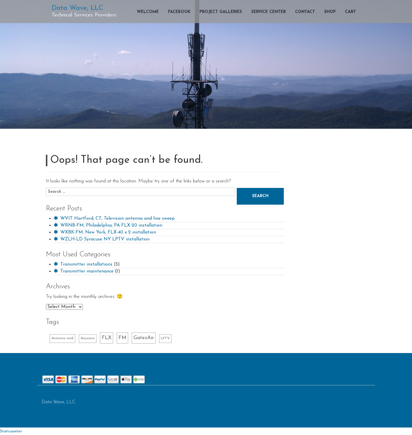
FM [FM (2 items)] (122, 338)
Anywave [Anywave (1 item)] (88, 338)
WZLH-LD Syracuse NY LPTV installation (102, 239)
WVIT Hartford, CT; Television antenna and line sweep (114, 218)
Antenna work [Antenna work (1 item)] (62, 338)
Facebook (179, 12)
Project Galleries (221, 12)
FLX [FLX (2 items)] (106, 338)
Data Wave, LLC (77, 8)
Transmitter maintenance (83, 271)
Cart (350, 12)
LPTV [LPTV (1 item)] (165, 338)
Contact (305, 12)
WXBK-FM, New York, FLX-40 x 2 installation (105, 232)
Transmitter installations (83, 264)
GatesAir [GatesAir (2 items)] (143, 338)
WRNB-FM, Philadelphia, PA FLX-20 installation (108, 225)
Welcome (148, 12)
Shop (330, 12)
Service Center (268, 12)
